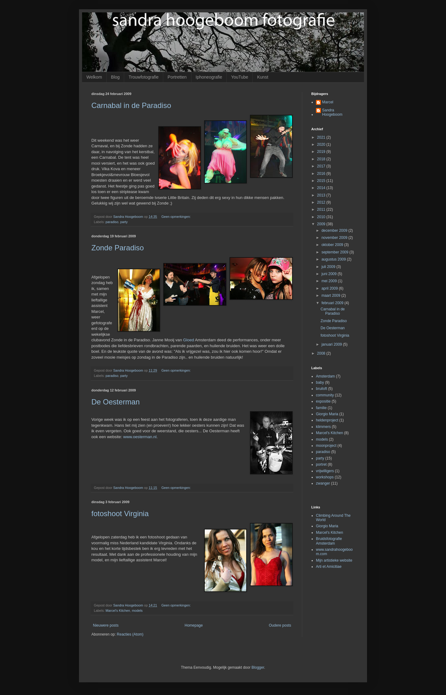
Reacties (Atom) (130, 634)
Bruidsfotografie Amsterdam (329, 541)
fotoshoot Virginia (120, 513)
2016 (321, 173)
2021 (321, 137)
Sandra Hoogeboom (332, 112)
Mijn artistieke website (334, 560)
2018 (321, 159)
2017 (321, 166)
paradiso (112, 222)
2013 (321, 195)
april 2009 (330, 288)
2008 (321, 353)
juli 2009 (328, 267)
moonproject (326, 445)
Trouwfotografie (144, 77)
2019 (321, 151)
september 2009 (335, 252)
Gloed (188, 340)
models (137, 610)
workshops (325, 477)
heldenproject (327, 420)
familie (321, 408)
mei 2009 (329, 281)
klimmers (323, 427)
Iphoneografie (209, 77)
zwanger (323, 483)
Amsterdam (325, 376)
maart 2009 (331, 295)
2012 (321, 202)
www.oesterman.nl (140, 436)
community (325, 395)
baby (320, 382)
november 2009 (334, 237)
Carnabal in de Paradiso (131, 105)
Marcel (327, 102)
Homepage (194, 625)
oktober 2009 (332, 245)
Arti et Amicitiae (329, 566)
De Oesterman (115, 402)
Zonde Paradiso (117, 248)
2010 (321, 217)
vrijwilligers (325, 471)
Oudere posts (280, 625)
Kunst (262, 77)
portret (321, 464)
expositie (323, 401)
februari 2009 (332, 303)
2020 (321, 144)
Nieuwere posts (106, 625)
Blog (115, 77)
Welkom (94, 77)
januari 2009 (332, 344)
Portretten (177, 77)
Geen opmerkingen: (176, 216)
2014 (321, 188)
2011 (321, 209)
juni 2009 (329, 274)
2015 (321, 181)
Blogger (257, 667)
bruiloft (321, 388)
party (124, 222)
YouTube (239, 77)
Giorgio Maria (327, 414)
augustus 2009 (334, 259)
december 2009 (334, 230)
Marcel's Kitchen (118, 610)
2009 (321, 224)
